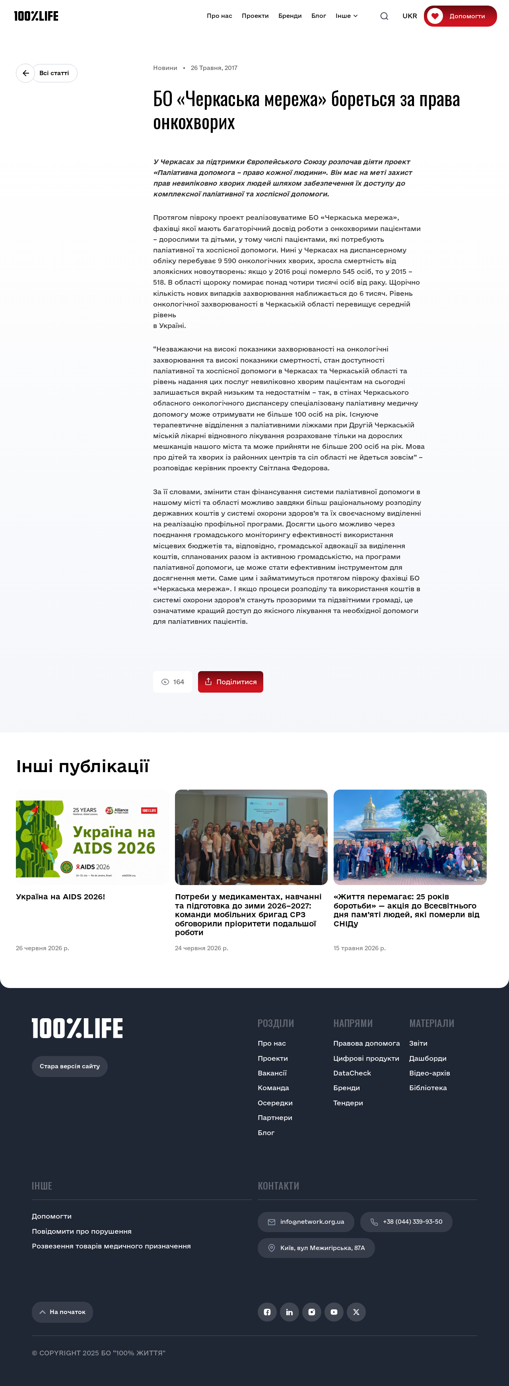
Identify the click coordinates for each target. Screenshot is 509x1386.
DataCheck (352, 1073)
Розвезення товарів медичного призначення (111, 1246)
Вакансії (272, 1073)
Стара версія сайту (70, 1066)
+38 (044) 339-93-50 (406, 1222)
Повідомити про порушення (82, 1231)
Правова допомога (366, 1043)
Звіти (418, 1043)
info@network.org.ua (306, 1222)
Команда (273, 1087)
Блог (318, 15)
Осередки (275, 1102)
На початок (62, 1311)
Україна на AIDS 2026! (60, 896)
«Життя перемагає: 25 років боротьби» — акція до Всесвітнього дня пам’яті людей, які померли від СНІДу (407, 910)
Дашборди (428, 1058)
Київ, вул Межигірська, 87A (316, 1248)
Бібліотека (428, 1087)
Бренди (290, 15)
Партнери (275, 1117)
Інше (343, 15)
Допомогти (467, 16)
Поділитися (236, 681)
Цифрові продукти (366, 1058)
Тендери (348, 1102)
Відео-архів (429, 1073)
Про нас (219, 15)
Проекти (255, 15)
